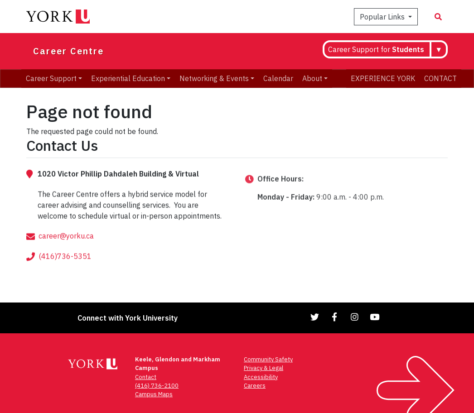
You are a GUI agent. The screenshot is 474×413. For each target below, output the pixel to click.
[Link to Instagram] (355, 317)
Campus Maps (154, 394)
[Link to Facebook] (335, 317)
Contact (145, 377)
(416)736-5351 (65, 266)
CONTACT (440, 78)
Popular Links (383, 16)
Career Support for (376, 49)
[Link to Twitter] (315, 317)
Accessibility (261, 377)
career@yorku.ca (66, 245)
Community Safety (268, 359)
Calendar (278, 78)
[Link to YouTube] (375, 317)
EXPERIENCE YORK (383, 78)
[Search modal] (438, 16)
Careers (255, 385)
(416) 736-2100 (157, 385)
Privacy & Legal (263, 368)
